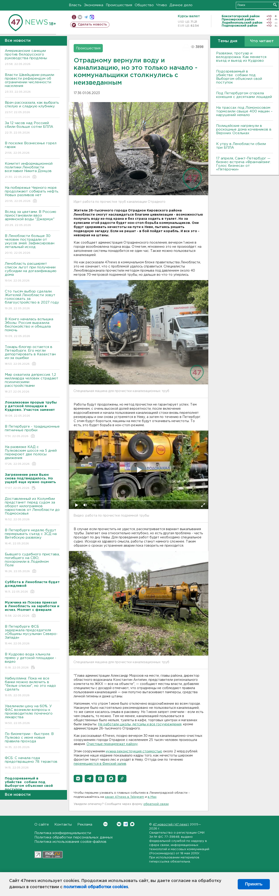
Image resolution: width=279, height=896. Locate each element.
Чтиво (161, 5)
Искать (275, 4)
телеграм (86, 17)
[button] (78, 778)
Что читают (262, 41)
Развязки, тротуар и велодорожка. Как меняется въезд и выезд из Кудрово (241, 57)
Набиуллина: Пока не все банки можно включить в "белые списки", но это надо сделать (32, 687)
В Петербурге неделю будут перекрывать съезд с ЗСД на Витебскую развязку (32, 537)
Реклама (84, 824)
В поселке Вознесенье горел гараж (32, 148)
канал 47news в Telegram (124, 797)
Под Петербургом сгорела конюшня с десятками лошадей (244, 95)
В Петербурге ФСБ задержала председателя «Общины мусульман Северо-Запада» (32, 635)
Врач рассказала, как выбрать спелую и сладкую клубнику (32, 107)
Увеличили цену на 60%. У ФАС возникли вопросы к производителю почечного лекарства (32, 715)
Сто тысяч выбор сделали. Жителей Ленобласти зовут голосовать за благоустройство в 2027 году (32, 300)
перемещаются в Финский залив (100, 763)
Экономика (93, 5)
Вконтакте (105, 824)
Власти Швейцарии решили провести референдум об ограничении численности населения (32, 83)
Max (132, 824)
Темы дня (227, 41)
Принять (253, 884)
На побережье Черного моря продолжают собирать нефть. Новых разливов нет (32, 194)
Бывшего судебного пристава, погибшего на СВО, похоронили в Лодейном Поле (32, 563)
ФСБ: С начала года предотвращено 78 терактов (32, 763)
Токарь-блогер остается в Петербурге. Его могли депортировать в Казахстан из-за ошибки (32, 355)
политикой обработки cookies (96, 887)
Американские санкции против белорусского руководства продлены (32, 57)
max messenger (92, 17)
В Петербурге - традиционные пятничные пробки (32, 431)
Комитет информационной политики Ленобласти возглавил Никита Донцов (32, 170)
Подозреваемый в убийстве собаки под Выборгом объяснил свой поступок (239, 77)
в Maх (152, 797)
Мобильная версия (74, 17)
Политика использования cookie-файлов (70, 841)
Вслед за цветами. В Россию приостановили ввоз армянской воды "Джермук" (32, 218)
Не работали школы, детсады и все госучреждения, (140, 724)
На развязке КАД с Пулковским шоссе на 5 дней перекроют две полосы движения (32, 455)
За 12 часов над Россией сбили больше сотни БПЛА (32, 128)
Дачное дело (181, 5)
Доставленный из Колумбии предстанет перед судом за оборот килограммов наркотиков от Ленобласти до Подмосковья (32, 509)
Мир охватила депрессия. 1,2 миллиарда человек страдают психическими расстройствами (32, 383)
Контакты (63, 824)
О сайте (41, 824)
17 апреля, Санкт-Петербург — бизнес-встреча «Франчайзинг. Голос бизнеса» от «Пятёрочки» (243, 164)
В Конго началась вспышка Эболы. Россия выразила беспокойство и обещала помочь (32, 328)
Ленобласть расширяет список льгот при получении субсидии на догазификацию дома (32, 272)
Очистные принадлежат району (112, 744)
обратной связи (156, 804)
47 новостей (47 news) (171, 824)
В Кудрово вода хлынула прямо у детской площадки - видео (32, 661)
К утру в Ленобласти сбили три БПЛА (241, 145)
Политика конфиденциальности (62, 833)
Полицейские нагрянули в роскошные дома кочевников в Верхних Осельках (243, 129)
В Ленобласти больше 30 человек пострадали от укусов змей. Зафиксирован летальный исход (32, 244)
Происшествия (119, 5)
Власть (75, 5)
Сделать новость (92, 24)
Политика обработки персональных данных (73, 837)
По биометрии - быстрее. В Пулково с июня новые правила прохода (32, 740)
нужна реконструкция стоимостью (134, 751)
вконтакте (80, 17)
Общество (144, 5)
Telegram (125, 824)
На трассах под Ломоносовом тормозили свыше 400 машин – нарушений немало (244, 111)
